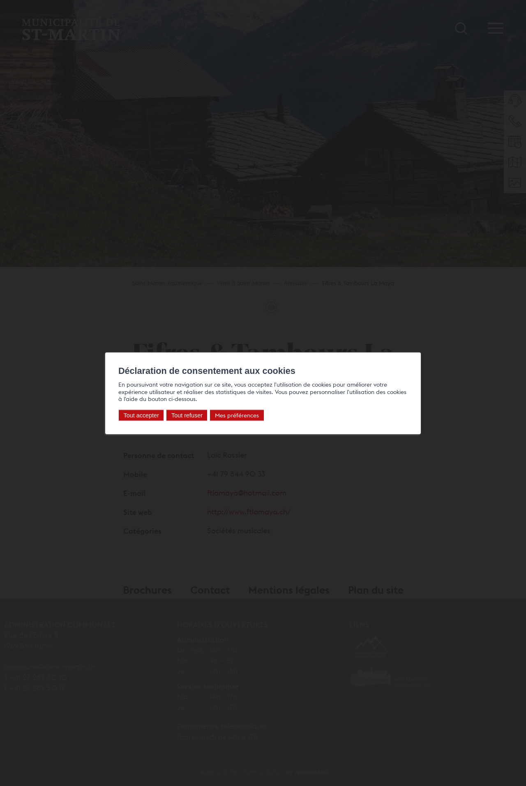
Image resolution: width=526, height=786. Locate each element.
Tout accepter (141, 415)
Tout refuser (187, 415)
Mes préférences (237, 415)
